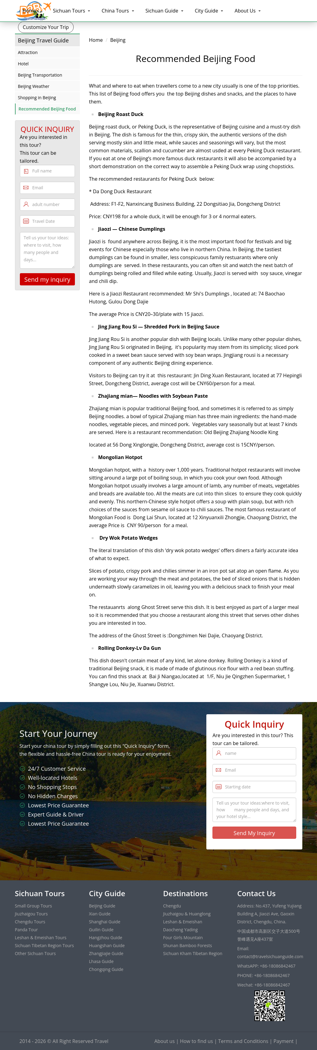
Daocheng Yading (180, 929)
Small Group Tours (33, 906)
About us (164, 1041)
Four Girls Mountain (183, 937)
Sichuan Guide (162, 10)
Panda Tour (26, 929)
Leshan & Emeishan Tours (41, 937)
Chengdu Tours (30, 922)
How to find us (196, 1041)
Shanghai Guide (104, 922)
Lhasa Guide (101, 961)
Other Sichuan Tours (35, 953)
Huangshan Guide (107, 945)
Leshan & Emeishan (182, 922)
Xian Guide (99, 914)
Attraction (28, 52)
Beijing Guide (102, 906)
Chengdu (172, 906)
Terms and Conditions (243, 1041)
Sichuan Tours (69, 10)
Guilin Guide (101, 929)
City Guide (206, 10)
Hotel (23, 64)
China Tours (115, 10)
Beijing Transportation (40, 75)
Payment (284, 1041)
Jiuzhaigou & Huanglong (187, 914)
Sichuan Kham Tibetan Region (193, 953)
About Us (245, 10)
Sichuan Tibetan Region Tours (44, 945)
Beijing (117, 40)
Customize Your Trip (46, 27)
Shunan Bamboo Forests (187, 945)
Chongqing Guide (106, 969)
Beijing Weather (34, 86)
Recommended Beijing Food (47, 109)
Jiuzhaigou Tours (31, 914)
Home (29, 10)
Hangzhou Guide (105, 937)
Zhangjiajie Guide (106, 953)
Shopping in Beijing (37, 97)
